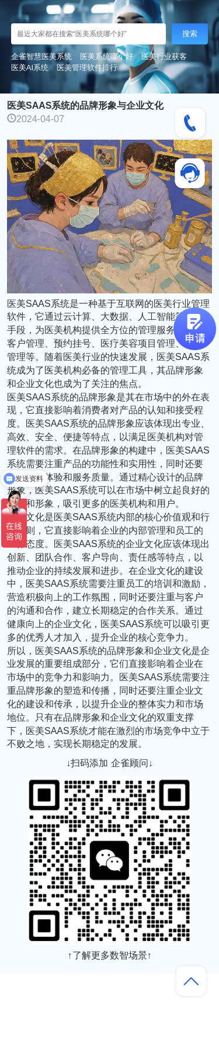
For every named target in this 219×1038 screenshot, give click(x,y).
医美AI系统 (29, 67)
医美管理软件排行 (87, 67)
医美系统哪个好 (106, 56)
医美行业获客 (164, 56)
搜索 (189, 33)
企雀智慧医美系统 (41, 56)
